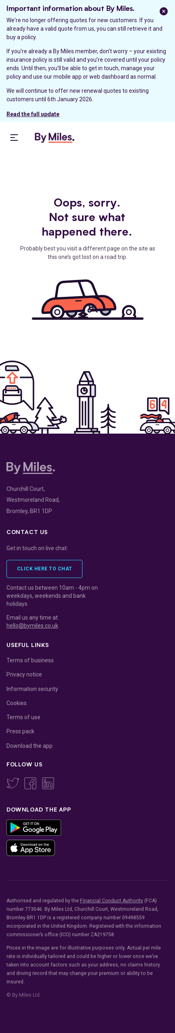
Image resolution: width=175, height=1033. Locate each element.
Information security (32, 689)
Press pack (20, 731)
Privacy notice (24, 674)
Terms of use (23, 717)
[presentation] (14, 138)
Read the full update (32, 114)
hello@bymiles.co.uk (32, 625)
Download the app (29, 746)
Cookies (16, 703)
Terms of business (30, 660)
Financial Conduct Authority (111, 901)
